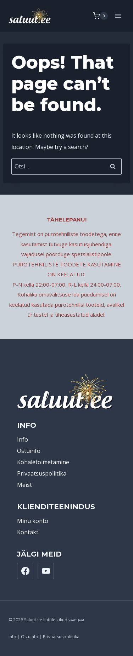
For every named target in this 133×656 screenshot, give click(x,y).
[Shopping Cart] (100, 16)
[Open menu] (117, 15)
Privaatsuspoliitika (41, 473)
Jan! (81, 620)
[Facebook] (25, 571)
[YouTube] (46, 571)
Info (22, 439)
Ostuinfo (28, 451)
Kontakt (27, 532)
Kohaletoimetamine (43, 462)
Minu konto (32, 521)
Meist (24, 485)
